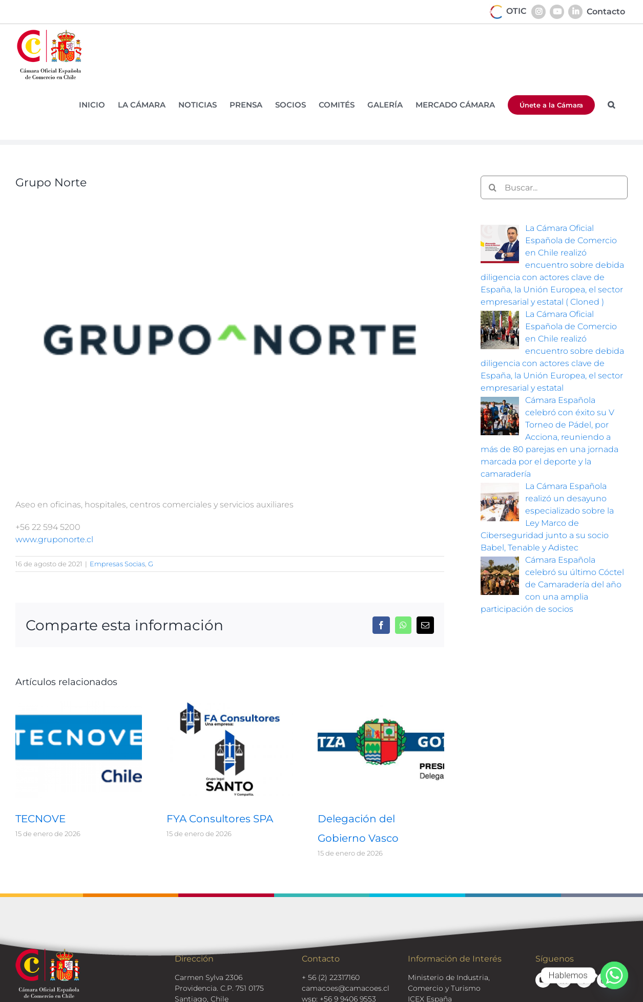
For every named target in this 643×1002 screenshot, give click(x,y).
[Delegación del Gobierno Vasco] (381, 706)
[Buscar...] (554, 187)
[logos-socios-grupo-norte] (229, 340)
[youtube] (543, 980)
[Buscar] (492, 187)
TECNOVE (40, 819)
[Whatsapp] (614, 975)
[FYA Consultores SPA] (230, 706)
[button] (611, 105)
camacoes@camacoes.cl (345, 988)
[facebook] (584, 980)
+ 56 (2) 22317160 (331, 977)
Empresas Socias (117, 564)
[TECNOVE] (78, 706)
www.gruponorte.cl (54, 539)
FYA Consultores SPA (220, 819)
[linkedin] (563, 980)
